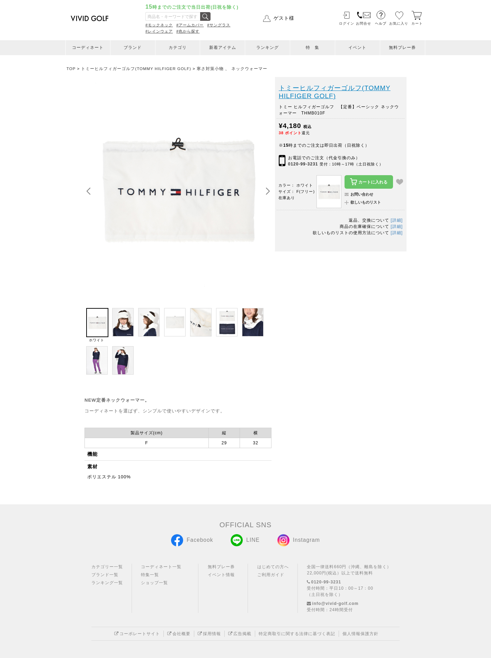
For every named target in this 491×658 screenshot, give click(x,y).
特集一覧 (150, 574)
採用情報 (209, 633)
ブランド (133, 47)
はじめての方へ (273, 566)
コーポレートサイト (137, 633)
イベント (357, 47)
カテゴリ (178, 47)
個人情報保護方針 (360, 633)
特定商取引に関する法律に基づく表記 (297, 633)
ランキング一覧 (107, 582)
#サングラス (218, 25)
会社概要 (178, 633)
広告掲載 (239, 633)
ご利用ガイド (270, 574)
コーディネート (88, 47)
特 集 (312, 47)
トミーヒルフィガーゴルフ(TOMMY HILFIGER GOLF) (335, 92)
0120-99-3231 (303, 164)
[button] (268, 191)
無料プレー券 (402, 47)
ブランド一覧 (104, 574)
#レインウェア (159, 31)
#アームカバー (190, 25)
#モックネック (159, 25)
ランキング (267, 47)
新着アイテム (222, 47)
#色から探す (187, 31)
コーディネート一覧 (161, 566)
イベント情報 (221, 574)
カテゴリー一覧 (107, 566)
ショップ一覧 (154, 582)
